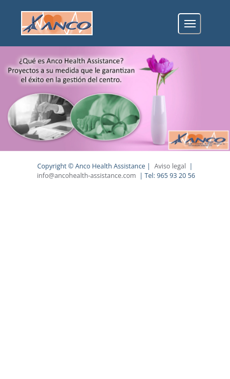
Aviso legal (170, 166)
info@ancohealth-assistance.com (86, 175)
